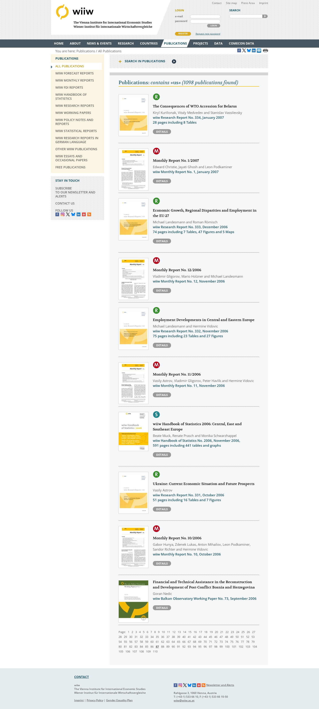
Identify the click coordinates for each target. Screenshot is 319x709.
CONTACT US (65, 203)
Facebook (57, 214)
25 (243, 632)
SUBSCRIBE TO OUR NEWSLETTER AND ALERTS (75, 192)
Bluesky (73, 214)
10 (163, 632)
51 (242, 637)
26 (248, 632)
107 (134, 651)
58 (141, 642)
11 (168, 632)
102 (241, 647)
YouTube (84, 214)
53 (253, 637)
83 (136, 647)
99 (221, 647)
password (181, 21)
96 (205, 647)
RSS (89, 214)
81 (125, 647)
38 (173, 637)
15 (189, 632)
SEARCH (265, 16)
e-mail (179, 16)
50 (237, 637)
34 (152, 637)
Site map (231, 3)
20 (216, 632)
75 (231, 642)
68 (194, 642)
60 (152, 642)
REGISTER (183, 33)
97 (210, 647)
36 (162, 637)
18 (205, 632)
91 (178, 647)
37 (167, 637)
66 (183, 642)
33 (146, 637)
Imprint (263, 3)
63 (167, 642)
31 (136, 637)
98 (215, 647)
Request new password (208, 33)
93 (189, 647)
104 (254, 647)
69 (199, 642)
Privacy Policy (95, 700)
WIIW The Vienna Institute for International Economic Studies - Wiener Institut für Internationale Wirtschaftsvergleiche (111, 17)
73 (221, 642)
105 (121, 651)
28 (120, 637)
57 (136, 642)
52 (247, 637)
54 (120, 642)
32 (141, 637)
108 (141, 651)
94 (194, 647)
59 (146, 642)
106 (127, 651)
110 (155, 651)
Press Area (248, 3)
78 (247, 642)
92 (183, 647)
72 (215, 642)
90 (173, 647)
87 (157, 647)
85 (146, 647)
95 (199, 647)
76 (237, 642)
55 (125, 642)
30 (130, 637)
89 (167, 647)
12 (173, 632)
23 (232, 632)
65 (178, 642)
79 (253, 642)
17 (200, 632)
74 (226, 642)
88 (162, 647)
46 (215, 637)
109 (148, 651)
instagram (62, 214)
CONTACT (81, 677)
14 (184, 632)
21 (221, 632)
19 (211, 632)
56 (130, 642)
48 (226, 637)
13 (179, 632)
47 (221, 637)
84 (141, 647)
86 (152, 647)
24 (237, 632)
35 (157, 637)
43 (199, 637)
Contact (217, 3)
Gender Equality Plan (119, 700)
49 (231, 637)
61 (157, 642)
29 (125, 637)
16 (195, 632)
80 (120, 647)
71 (210, 642)
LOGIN (213, 25)
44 (205, 637)
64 (173, 642)
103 (247, 647)
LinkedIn (78, 214)
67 (189, 642)
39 (178, 637)
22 (227, 632)
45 (210, 637)
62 (162, 642)
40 (183, 637)
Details (162, 132)
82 (130, 647)
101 (234, 647)
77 (242, 642)
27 (253, 632)
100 (227, 647)
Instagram (180, 685)
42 (194, 637)
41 (189, 637)
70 (205, 642)
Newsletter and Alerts (220, 685)
